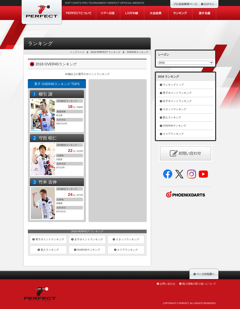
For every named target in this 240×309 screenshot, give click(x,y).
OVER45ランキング (87, 249)
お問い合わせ (167, 283)
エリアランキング (126, 249)
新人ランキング (48, 249)
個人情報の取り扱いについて (199, 283)
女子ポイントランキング (87, 239)
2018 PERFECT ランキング (105, 52)
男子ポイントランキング (48, 239)
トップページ (77, 52)
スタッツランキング (126, 239)
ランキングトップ (173, 84)
